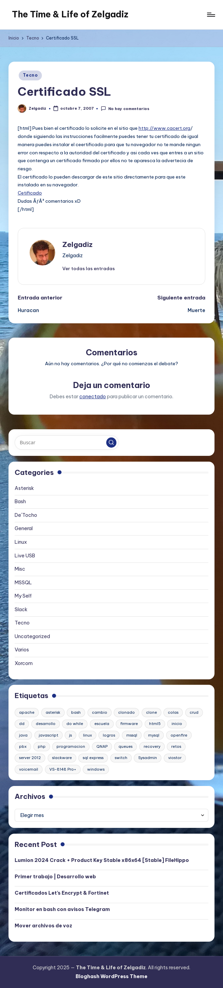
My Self (23, 596)
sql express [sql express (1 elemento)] (93, 757)
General (24, 528)
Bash (20, 501)
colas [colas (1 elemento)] (173, 712)
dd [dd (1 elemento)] (22, 723)
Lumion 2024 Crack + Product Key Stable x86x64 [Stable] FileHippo (102, 860)
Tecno (30, 75)
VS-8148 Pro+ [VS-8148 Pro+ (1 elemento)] (62, 769)
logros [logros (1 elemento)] (109, 735)
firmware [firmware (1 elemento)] (129, 723)
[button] (88, 268)
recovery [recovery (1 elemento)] (152, 746)
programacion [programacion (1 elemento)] (71, 746)
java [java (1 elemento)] (23, 735)
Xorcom (24, 663)
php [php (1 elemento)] (42, 746)
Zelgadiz (77, 244)
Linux (21, 542)
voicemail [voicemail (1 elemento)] (28, 769)
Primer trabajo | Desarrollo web (55, 877)
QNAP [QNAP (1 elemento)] (102, 746)
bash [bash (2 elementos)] (76, 712)
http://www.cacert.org (164, 128)
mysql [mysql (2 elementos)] (153, 735)
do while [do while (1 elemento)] (74, 723)
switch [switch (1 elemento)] (121, 757)
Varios (22, 650)
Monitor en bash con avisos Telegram (62, 909)
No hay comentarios (125, 108)
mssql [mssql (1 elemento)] (131, 735)
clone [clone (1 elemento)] (151, 712)
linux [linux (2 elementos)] (87, 735)
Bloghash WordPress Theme (111, 976)
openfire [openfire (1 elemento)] (179, 735)
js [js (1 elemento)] (70, 735)
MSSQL (23, 583)
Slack (21, 609)
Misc (20, 569)
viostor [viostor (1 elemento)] (174, 757)
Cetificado (30, 193)
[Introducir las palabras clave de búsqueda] (66, 442)
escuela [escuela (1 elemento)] (101, 723)
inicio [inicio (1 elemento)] (177, 723)
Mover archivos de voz (43, 926)
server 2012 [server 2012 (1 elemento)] (30, 757)
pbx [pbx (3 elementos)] (23, 746)
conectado (92, 396)
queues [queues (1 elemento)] (125, 746)
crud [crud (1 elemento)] (194, 712)
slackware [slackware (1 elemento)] (62, 757)
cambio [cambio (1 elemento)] (99, 712)
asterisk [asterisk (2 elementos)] (53, 712)
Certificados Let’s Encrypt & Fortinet (62, 893)
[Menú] (210, 15)
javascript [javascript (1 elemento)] (48, 735)
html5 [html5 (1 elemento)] (155, 723)
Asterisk (24, 488)
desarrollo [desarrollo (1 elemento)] (45, 723)
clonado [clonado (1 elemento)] (126, 712)
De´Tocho (26, 515)
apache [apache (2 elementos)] (26, 712)
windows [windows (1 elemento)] (96, 769)
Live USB (25, 556)
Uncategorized (32, 636)
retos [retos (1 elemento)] (176, 746)
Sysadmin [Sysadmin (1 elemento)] (147, 757)
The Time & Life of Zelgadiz (70, 14)
